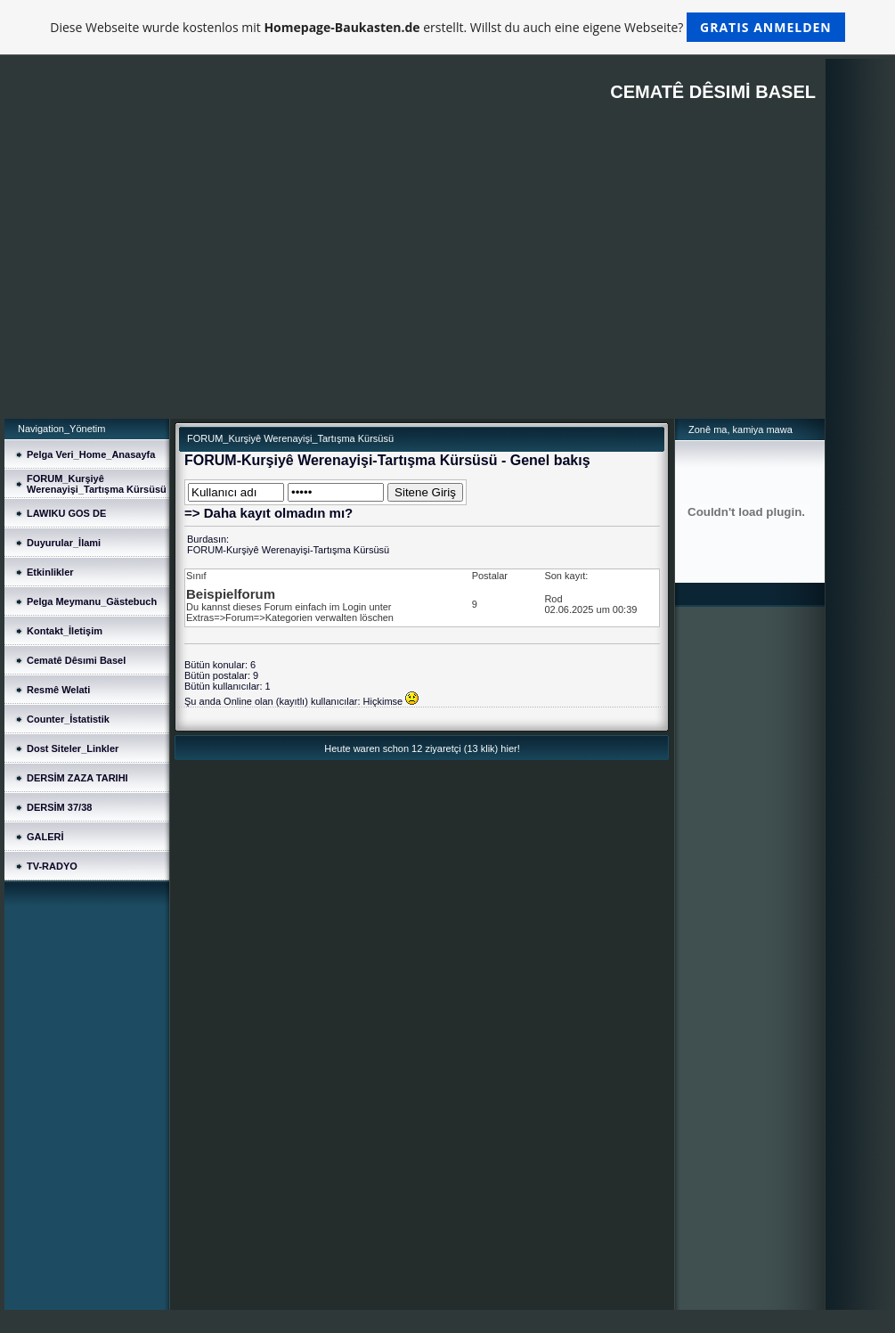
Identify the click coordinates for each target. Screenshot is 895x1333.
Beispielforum (230, 593)
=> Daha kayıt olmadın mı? (268, 512)
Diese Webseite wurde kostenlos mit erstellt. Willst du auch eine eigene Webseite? (447, 27)
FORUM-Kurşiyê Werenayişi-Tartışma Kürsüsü (288, 549)
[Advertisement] (414, 285)
